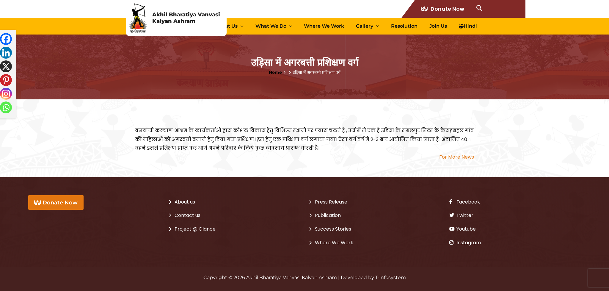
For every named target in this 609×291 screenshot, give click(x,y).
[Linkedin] (6, 53)
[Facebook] (6, 39)
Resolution (419, 26)
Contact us (187, 215)
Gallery (388, 26)
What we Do (306, 26)
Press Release (331, 201)
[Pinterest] (6, 80)
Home (275, 72)
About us (268, 26)
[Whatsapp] (6, 107)
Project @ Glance (195, 229)
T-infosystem (390, 277)
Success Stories (333, 229)
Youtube (462, 229)
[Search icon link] (479, 9)
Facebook (464, 201)
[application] (279, 26)
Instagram (465, 242)
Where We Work (351, 26)
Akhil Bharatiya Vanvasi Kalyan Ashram (186, 17)
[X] (6, 66)
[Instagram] (6, 94)
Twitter (461, 215)
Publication (328, 215)
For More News (456, 157)
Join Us (447, 26)
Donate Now (443, 8)
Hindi (471, 26)
